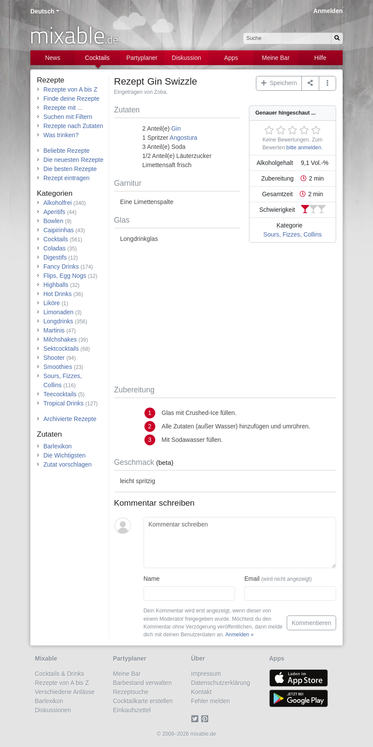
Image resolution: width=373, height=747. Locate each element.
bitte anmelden (303, 148)
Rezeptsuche (131, 691)
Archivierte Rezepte (69, 418)
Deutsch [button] (42, 11)
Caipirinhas (58, 230)
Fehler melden (210, 701)
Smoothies (57, 366)
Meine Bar (276, 57)
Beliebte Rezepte (66, 150)
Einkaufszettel (132, 710)
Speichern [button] (279, 82)
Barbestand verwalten (142, 682)
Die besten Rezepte (70, 168)
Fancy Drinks (61, 266)
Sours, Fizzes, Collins (292, 234)
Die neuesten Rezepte (73, 159)
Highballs (56, 284)
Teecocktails (59, 394)
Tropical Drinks (63, 403)
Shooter (54, 357)
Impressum (206, 673)
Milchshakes (60, 339)
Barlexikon (57, 446)
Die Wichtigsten (64, 455)
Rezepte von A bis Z (70, 89)
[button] (328, 83)
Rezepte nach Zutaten (73, 125)
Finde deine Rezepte (71, 98)
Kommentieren (311, 622)
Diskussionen (53, 710)
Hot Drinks (57, 293)
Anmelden (328, 10)
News (52, 57)
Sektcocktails (61, 348)
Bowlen (53, 220)
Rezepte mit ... (62, 107)
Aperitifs (54, 211)
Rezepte (50, 80)
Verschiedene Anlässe (65, 691)
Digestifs (55, 257)
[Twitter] (196, 719)
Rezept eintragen (66, 177)
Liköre (51, 302)
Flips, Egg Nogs (64, 275)
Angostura (183, 137)
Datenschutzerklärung (220, 682)
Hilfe (320, 57)
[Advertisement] (225, 315)
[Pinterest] (206, 719)
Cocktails (97, 57)
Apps (231, 57)
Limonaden (58, 312)
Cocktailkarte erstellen (143, 701)
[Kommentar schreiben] (240, 542)
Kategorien (54, 193)
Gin (176, 128)
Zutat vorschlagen (67, 464)
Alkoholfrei (57, 202)
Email (277, 578)
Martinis (54, 330)
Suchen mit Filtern (67, 116)
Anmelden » (239, 635)
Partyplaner (141, 57)
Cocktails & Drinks (60, 673)
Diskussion (186, 57)
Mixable (46, 658)
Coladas (54, 248)
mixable (73, 35)
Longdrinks (58, 321)
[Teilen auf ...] (310, 83)
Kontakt (201, 691)
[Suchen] (337, 38)
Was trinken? (61, 135)
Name (152, 578)
